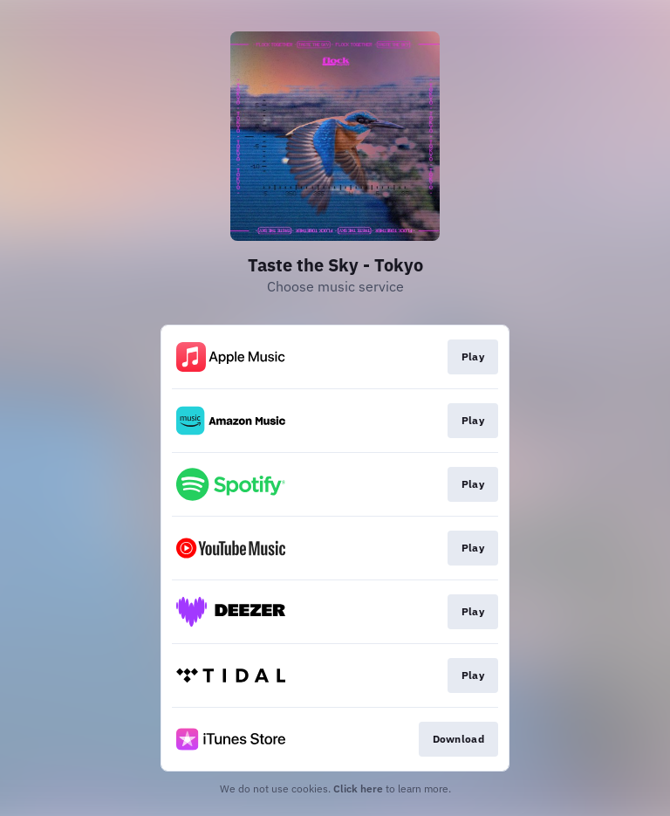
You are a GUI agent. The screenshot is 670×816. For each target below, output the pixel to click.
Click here (358, 788)
